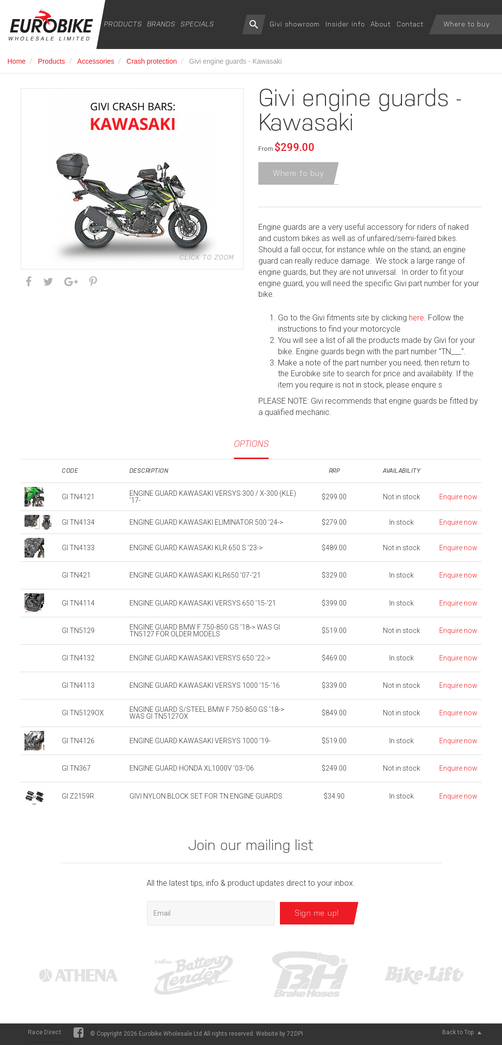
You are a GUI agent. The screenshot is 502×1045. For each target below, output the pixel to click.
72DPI (295, 1035)
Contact (410, 24)
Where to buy (467, 24)
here (416, 319)
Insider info (345, 24)
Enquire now (458, 499)
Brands (161, 24)
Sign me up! (317, 915)
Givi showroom (295, 24)
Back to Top (461, 1034)
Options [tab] (251, 445)
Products (123, 24)
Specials (197, 24)
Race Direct (44, 1034)
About (381, 24)
